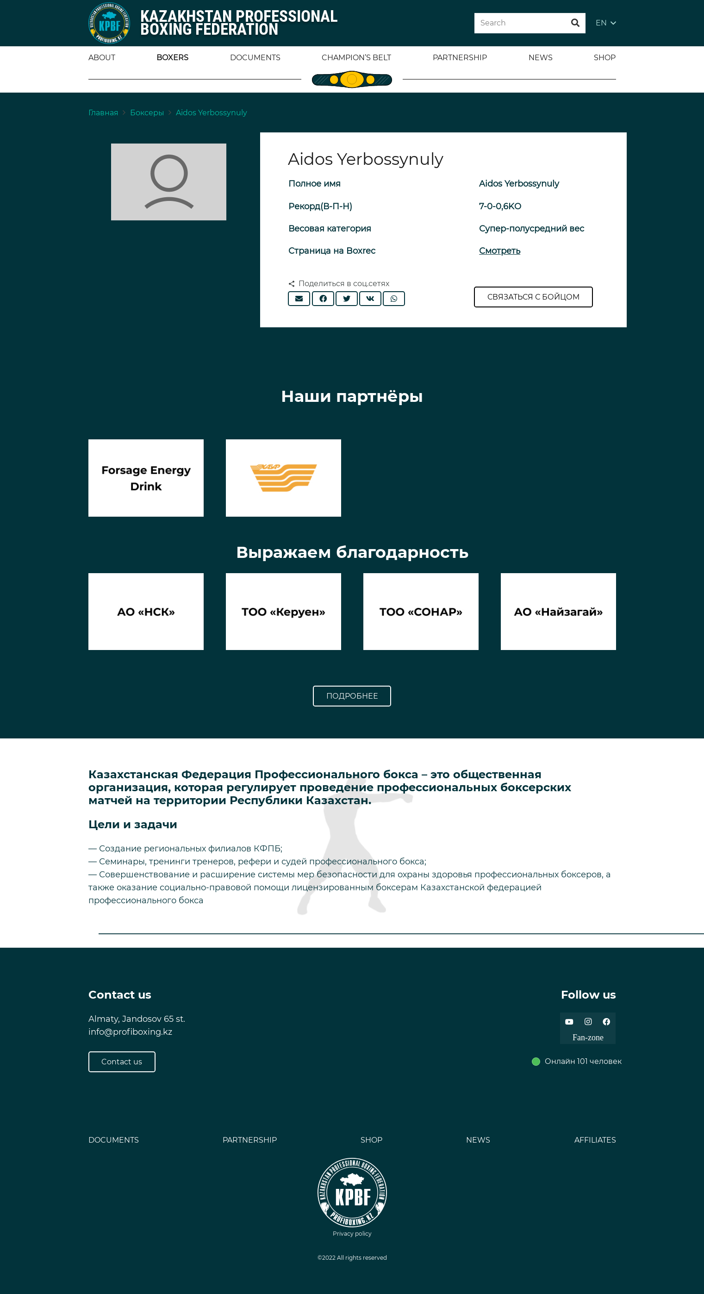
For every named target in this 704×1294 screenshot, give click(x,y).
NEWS (478, 1140)
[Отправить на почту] (299, 298)
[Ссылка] (109, 23)
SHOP (371, 1140)
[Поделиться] (323, 298)
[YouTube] (569, 1022)
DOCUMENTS (113, 1140)
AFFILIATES (595, 1140)
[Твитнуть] (347, 298)
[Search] (530, 23)
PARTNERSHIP (250, 1140)
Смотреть (499, 251)
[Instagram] (588, 1022)
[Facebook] (606, 1022)
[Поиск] (575, 23)
